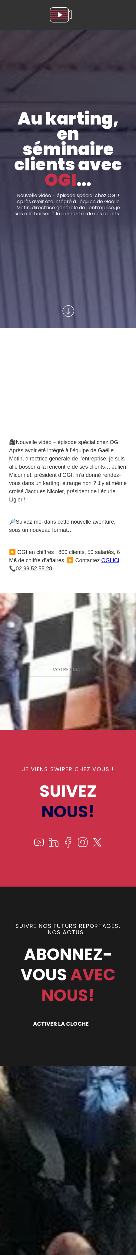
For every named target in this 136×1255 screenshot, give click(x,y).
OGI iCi (110, 560)
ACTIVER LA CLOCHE (61, 1024)
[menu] (125, 15)
